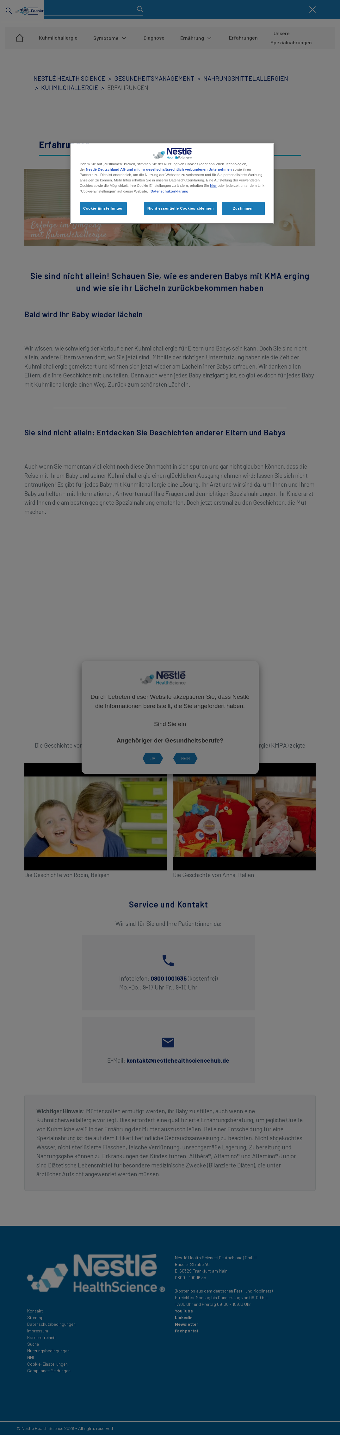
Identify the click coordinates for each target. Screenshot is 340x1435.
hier (213, 185)
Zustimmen (243, 208)
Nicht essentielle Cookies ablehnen (180, 208)
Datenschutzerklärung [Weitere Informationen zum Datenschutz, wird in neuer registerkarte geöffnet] (169, 191)
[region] (172, 183)
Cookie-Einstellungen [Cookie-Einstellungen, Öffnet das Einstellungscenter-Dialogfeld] (103, 208)
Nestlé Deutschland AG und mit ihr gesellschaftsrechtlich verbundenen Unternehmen (159, 169)
